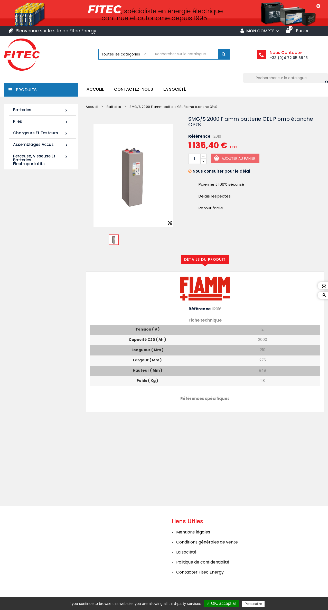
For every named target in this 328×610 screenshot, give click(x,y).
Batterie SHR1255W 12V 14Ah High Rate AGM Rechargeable (35, 244)
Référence (199, 136)
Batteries (41, 110)
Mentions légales (193, 540)
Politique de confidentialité (202, 570)
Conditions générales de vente (207, 550)
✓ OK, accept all (222, 603)
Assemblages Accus (41, 145)
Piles (41, 122)
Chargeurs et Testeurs (41, 133)
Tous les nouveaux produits (43, 346)
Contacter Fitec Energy (200, 580)
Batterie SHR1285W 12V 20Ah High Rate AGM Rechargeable (35, 314)
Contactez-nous (133, 89)
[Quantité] (194, 159)
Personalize (253, 604)
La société (174, 89)
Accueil (95, 89)
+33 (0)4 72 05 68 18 (289, 57)
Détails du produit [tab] (205, 259)
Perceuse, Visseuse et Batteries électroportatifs (41, 159)
